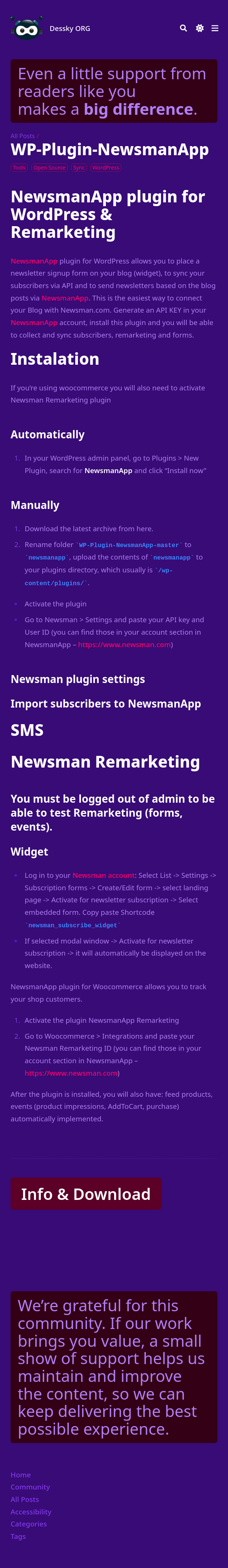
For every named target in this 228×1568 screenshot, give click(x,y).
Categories (29, 1523)
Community (30, 1486)
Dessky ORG (70, 28)
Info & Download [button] (86, 1193)
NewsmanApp (34, 260)
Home (21, 1474)
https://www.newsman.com (124, 644)
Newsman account (104, 875)
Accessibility (31, 1511)
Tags (18, 1536)
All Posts (23, 136)
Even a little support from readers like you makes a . (112, 90)
